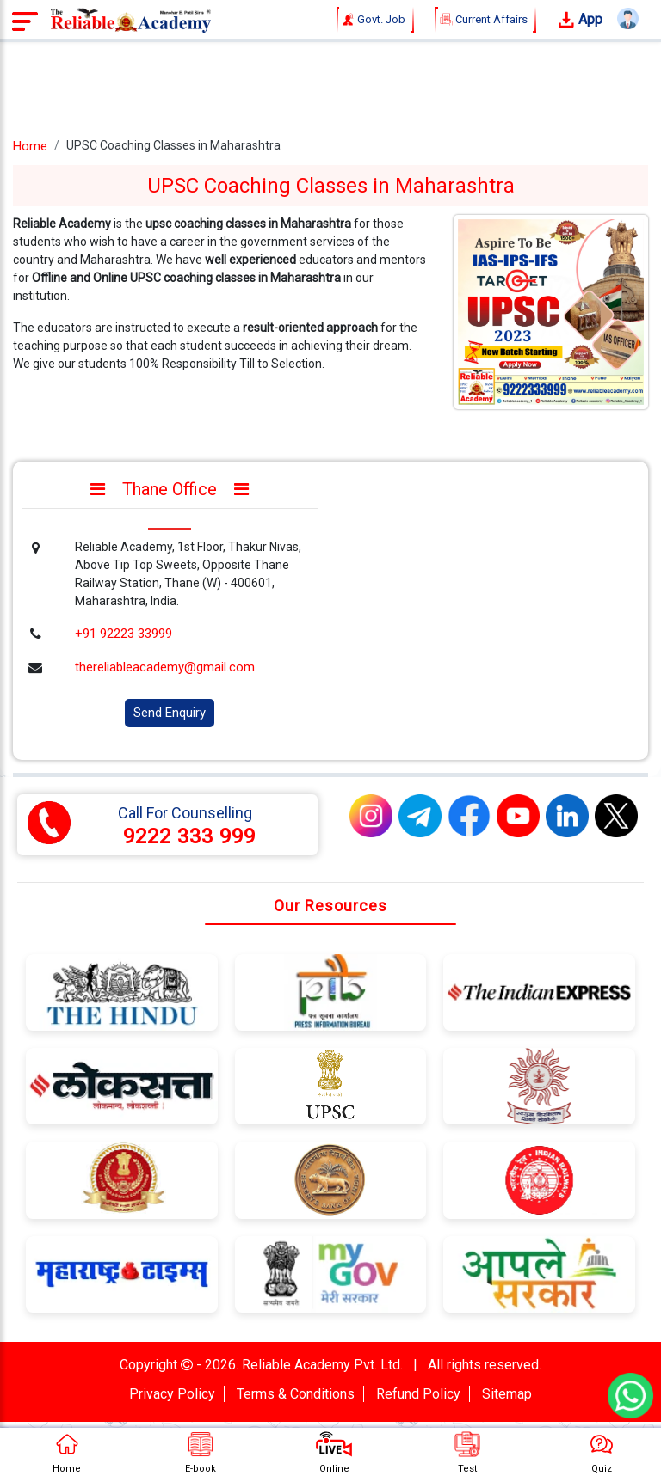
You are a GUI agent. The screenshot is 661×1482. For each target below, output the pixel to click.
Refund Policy (418, 1394)
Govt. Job (375, 20)
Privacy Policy (172, 1394)
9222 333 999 (189, 836)
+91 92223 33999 (123, 633)
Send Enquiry (169, 712)
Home (30, 146)
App (580, 20)
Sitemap (507, 1394)
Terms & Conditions (296, 1394)
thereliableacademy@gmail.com (165, 667)
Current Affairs (485, 20)
